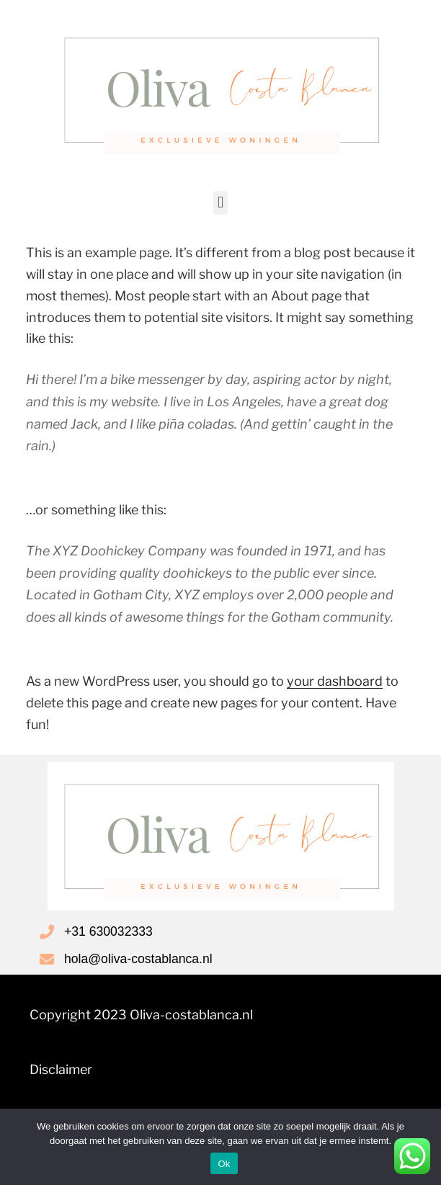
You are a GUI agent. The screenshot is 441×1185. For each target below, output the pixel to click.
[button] (220, 203)
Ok (224, 1163)
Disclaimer (61, 1069)
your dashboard (335, 681)
